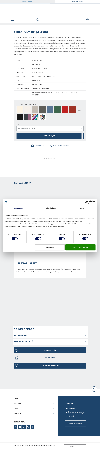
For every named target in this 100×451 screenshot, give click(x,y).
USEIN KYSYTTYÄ (23, 341)
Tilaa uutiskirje (75, 423)
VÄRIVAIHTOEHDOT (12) (27, 104)
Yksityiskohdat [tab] (50, 208)
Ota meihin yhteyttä (59, 145)
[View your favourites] (62, 20)
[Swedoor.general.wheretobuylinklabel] (87, 20)
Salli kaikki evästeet (80, 247)
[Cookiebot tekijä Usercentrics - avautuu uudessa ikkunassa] (86, 202)
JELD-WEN (18, 413)
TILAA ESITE (37, 145)
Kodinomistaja (27, 2)
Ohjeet (17, 408)
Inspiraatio (19, 403)
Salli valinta (49, 247)
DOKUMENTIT (22, 335)
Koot (19, 124)
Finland (69, 446)
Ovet (16, 398)
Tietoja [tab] (81, 208)
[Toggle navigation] (12, 20)
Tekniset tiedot (24, 329)
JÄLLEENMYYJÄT (49, 136)
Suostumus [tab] (18, 208)
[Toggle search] (37, 20)
